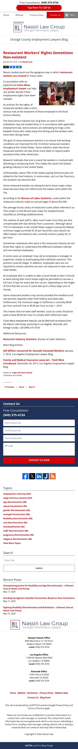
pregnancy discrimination (18, 534)
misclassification (14, 526)
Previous (9, 386)
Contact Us (55, 15)
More (72, 15)
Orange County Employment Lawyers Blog (39, 26)
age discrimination (14, 502)
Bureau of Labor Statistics (36, 198)
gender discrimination (16, 510)
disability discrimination (17, 518)
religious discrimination (17, 539)
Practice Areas (36, 15)
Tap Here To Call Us (39, 7)
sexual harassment (15, 506)
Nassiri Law (47, 734)
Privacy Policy (46, 692)
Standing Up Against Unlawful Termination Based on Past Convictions (39, 598)
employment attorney (17, 493)
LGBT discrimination (15, 530)
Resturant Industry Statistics (20, 339)
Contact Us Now (39, 460)
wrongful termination (16, 514)
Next (32, 386)
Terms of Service (36, 708)
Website (19, 15)
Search (39, 568)
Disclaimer (32, 692)
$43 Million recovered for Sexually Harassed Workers (33, 350)
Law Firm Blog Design (39, 745)
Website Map (61, 692)
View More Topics (12, 543)
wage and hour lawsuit (22, 372)
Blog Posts (45, 697)
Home (6, 15)
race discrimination (15, 522)
